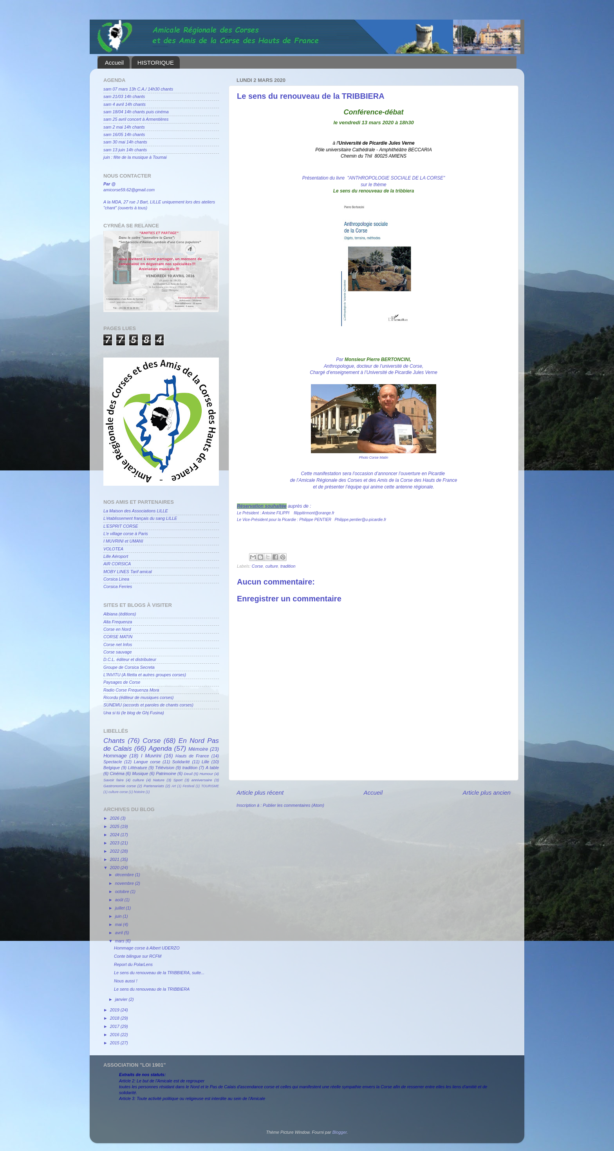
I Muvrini (151, 756)
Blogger (339, 1132)
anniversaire (201, 780)
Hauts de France (192, 755)
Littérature (137, 767)
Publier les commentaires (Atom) (293, 805)
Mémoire (198, 749)
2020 (115, 867)
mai (119, 924)
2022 (115, 851)
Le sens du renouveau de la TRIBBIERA (152, 989)
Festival (189, 786)
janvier (122, 999)
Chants (114, 740)
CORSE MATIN (117, 636)
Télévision (164, 767)
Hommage (115, 756)
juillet (120, 908)
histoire (139, 792)
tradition (287, 566)
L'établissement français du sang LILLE (140, 518)
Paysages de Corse (121, 682)
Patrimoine (166, 773)
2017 (115, 1026)
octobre (122, 891)
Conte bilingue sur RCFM (137, 956)
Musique (140, 773)
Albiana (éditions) (119, 614)
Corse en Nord (117, 629)
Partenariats (153, 786)
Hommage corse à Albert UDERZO (147, 948)
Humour (206, 774)
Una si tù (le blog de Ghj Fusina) (133, 712)
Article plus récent (260, 792)
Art (174, 786)
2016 (115, 1034)
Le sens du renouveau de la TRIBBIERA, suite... (159, 972)
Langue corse (147, 761)
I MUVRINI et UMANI (123, 541)
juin (119, 916)
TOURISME (210, 786)
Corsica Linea (116, 579)
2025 (115, 826)
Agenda (160, 748)
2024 (115, 834)
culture (271, 566)
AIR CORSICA (117, 563)
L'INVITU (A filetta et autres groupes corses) (144, 674)
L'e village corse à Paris (125, 533)
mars (120, 941)
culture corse (118, 792)
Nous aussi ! (125, 981)
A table (212, 767)
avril (119, 932)
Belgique (111, 767)
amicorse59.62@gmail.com (129, 189)
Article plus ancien (486, 792)
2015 (115, 1042)
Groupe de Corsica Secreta (129, 667)
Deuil (188, 774)
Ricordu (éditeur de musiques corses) (138, 697)
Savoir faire (113, 780)
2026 (115, 818)
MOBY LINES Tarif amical (127, 571)
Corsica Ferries (117, 586)
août (120, 899)
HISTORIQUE (155, 62)
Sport (177, 780)
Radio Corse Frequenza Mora (131, 690)
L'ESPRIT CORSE (120, 526)
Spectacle (112, 761)
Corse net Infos (117, 644)
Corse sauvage (117, 652)
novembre (125, 883)
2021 (115, 859)
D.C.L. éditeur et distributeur (129, 659)
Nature (158, 780)
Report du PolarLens (133, 964)
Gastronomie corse (119, 786)
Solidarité (181, 761)
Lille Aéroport (115, 556)
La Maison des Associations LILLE (135, 510)
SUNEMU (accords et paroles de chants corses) (148, 705)
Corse (257, 566)
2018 (115, 1018)
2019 (115, 1010)
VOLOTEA (113, 548)
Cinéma (117, 773)
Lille (205, 761)
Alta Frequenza (117, 621)
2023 (115, 843)
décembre (125, 874)
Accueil (114, 62)
